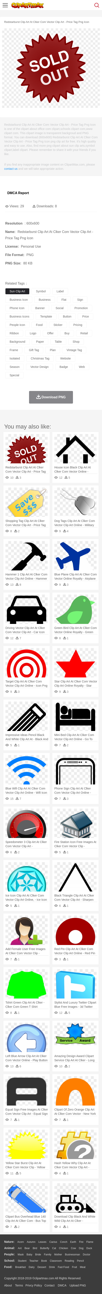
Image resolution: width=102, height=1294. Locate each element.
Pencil (80, 1260)
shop (76, 341)
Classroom (56, 1260)
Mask (21, 1254)
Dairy (31, 1267)
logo (33, 333)
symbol (41, 291)
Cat (54, 1248)
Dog (81, 1248)
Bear (27, 1248)
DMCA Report (18, 193)
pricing (77, 325)
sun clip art (17, 291)
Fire (81, 1241)
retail (84, 333)
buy (66, 333)
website (65, 358)
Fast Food (63, 1267)
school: (9, 1260)
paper (40, 341)
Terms (19, 1285)
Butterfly (44, 1248)
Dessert (41, 1267)
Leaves (42, 1241)
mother (58, 1254)
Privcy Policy (34, 1285)
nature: (9, 1241)
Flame (89, 1241)
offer (50, 333)
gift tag (34, 350)
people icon (17, 325)
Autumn (31, 1241)
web (82, 367)
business (45, 299)
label (60, 291)
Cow (73, 1248)
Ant (20, 1248)
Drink (52, 1267)
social (60, 308)
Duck (89, 1248)
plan (53, 350)
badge (64, 367)
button (67, 316)
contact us (11, 168)
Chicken (63, 1248)
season (14, 367)
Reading (69, 1260)
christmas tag (40, 358)
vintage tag (74, 350)
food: (8, 1267)
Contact (50, 1285)
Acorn (20, 1241)
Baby (29, 1254)
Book (44, 1260)
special (14, 375)
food (39, 325)
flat (63, 299)
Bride (38, 1254)
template (46, 316)
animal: (9, 1248)
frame (14, 350)
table (58, 341)
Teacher (33, 1260)
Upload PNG (78, 1285)
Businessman (72, 1254)
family (47, 1254)
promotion (81, 308)
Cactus (53, 1241)
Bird (35, 1248)
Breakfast (20, 1267)
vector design (39, 367)
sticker (58, 325)
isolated (15, 358)
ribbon (14, 333)
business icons (19, 316)
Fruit (74, 1267)
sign (80, 299)
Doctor (86, 1254)
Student (22, 1260)
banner (40, 308)
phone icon (17, 308)
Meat (82, 1267)
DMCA (62, 1285)
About (8, 1285)
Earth (73, 1241)
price (85, 316)
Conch (63, 1241)
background (17, 341)
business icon (19, 299)
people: (9, 1254)
